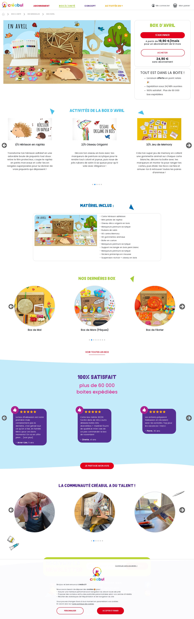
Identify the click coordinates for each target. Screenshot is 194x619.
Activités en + (114, 5)
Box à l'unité (67, 5)
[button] (4, 145)
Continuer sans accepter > (126, 566)
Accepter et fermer (110, 611)
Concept (90, 5)
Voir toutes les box (97, 352)
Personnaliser (70, 611)
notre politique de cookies (83, 604)
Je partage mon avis (97, 466)
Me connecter (163, 6)
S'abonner (162, 35)
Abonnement (41, 5)
